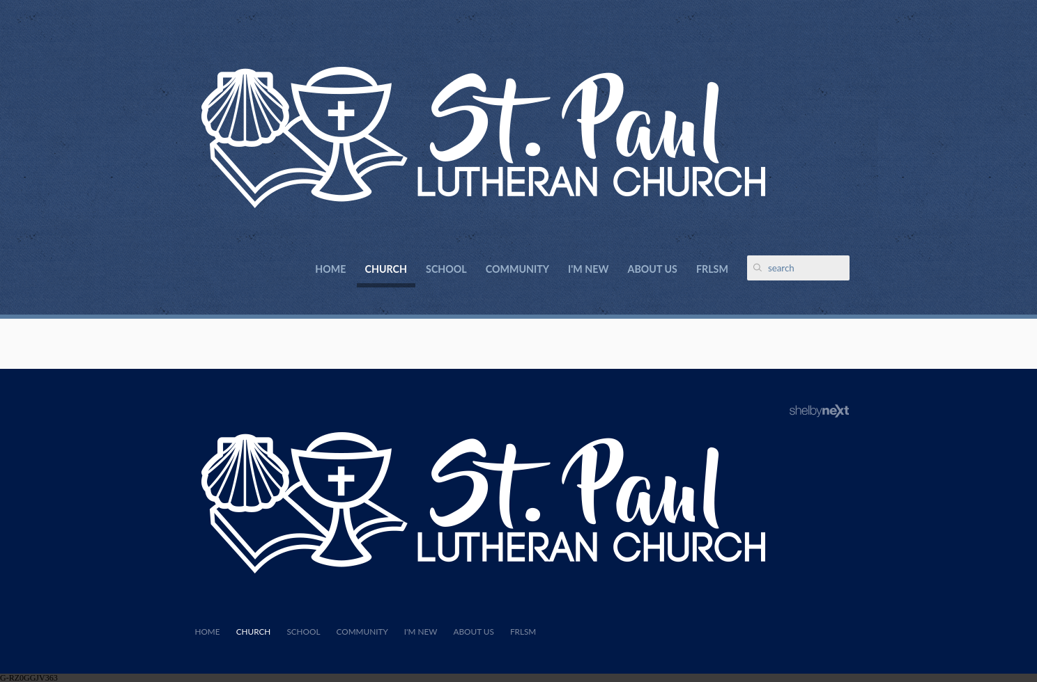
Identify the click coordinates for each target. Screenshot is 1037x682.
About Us (652, 269)
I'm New (588, 269)
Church (386, 269)
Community (517, 269)
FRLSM (712, 269)
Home (330, 269)
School (446, 269)
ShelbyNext (819, 411)
